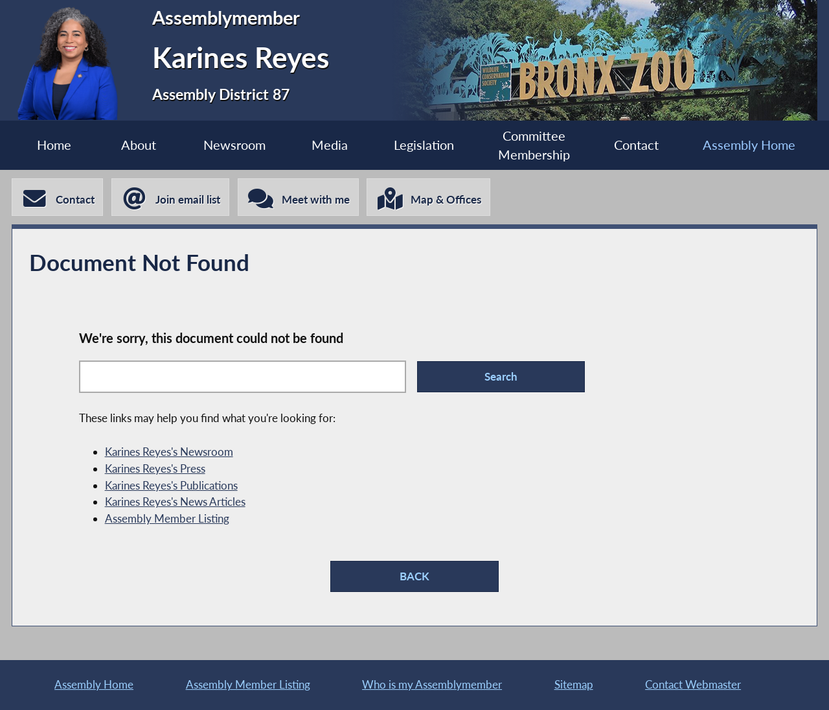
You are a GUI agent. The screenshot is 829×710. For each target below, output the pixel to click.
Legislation (424, 144)
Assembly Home (749, 144)
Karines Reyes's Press (155, 468)
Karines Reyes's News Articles (175, 501)
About (138, 144)
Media (330, 144)
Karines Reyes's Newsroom (169, 451)
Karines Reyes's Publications (171, 485)
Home (54, 144)
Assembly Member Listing (167, 518)
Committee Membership (534, 145)
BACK (414, 576)
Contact (636, 144)
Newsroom (234, 144)
